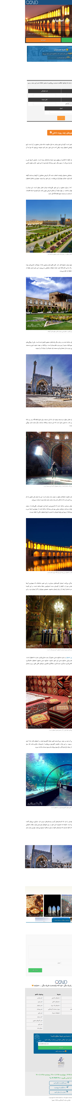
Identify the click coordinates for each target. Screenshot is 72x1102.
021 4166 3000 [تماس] (30, 1078)
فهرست (53, 40)
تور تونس (14, 998)
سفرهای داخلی (30, 1002)
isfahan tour (52, 837)
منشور (50, 1002)
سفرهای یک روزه (30, 1006)
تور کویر (15, 1013)
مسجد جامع (67, 339)
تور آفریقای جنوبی (12, 1021)
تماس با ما (66, 1002)
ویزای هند (14, 1028)
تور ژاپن (15, 1024)
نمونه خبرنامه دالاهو (35, 1051)
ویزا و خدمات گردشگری (28, 1009)
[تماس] (59, 2)
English (50, 1013)
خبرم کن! (18, 40)
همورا (28, 1100)
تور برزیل (14, 1017)
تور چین (15, 1002)
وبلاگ (50, 1006)
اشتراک (36, 1048)
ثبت (36, 118)
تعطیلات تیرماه (30, 1013)
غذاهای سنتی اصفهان (47, 657)
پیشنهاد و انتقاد (65, 998)
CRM (31, 1100)
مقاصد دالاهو (48, 1009)
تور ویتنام (14, 1009)
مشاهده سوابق (27, 58)
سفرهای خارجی (30, 998)
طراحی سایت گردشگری (39, 1100)
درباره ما (50, 998)
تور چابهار (14, 1006)
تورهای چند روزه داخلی (37, 133)
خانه (69, 34)
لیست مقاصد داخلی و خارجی (60, 34)
